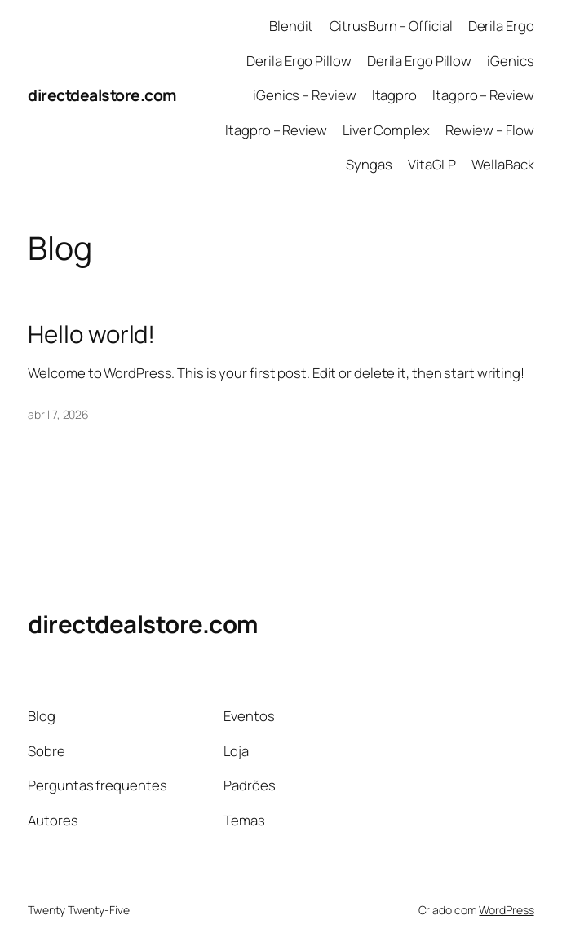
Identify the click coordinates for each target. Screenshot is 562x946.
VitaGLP (432, 164)
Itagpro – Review (482, 95)
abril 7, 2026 (58, 414)
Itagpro (394, 95)
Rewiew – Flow (489, 130)
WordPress (506, 909)
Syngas (369, 164)
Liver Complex (386, 130)
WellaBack (502, 164)
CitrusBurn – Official (391, 25)
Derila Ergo (501, 25)
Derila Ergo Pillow (298, 60)
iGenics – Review (304, 95)
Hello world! (91, 334)
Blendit (291, 25)
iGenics (510, 60)
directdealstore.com (102, 95)
